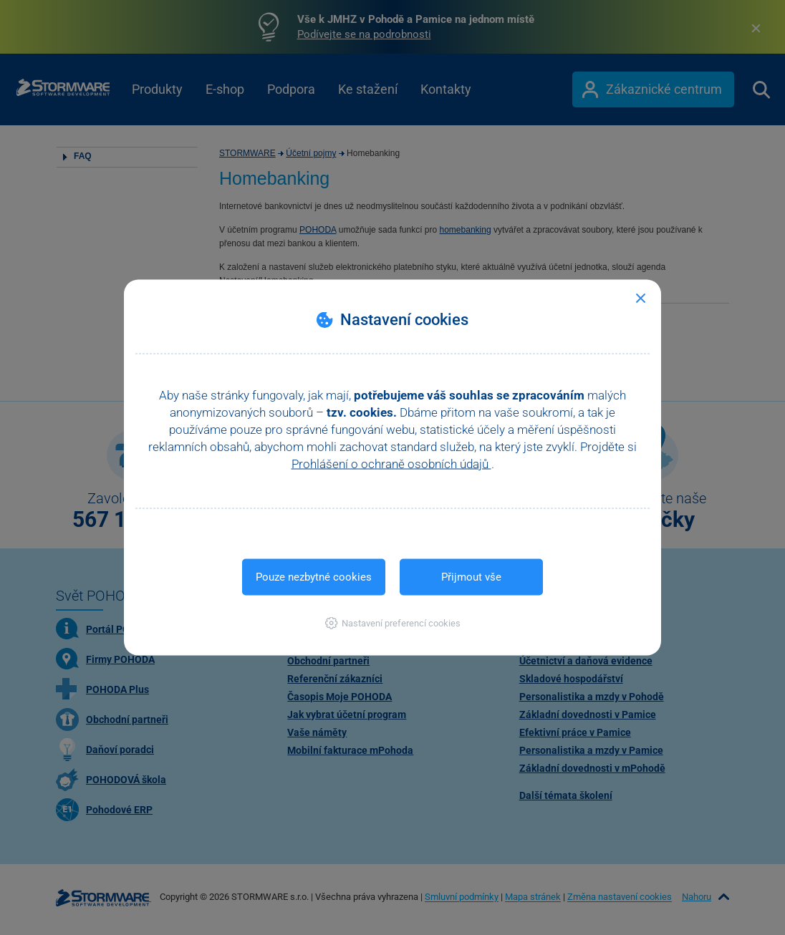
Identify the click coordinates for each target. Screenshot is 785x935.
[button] (393, 623)
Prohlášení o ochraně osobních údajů (391, 464)
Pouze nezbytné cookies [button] (314, 577)
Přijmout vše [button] (471, 577)
